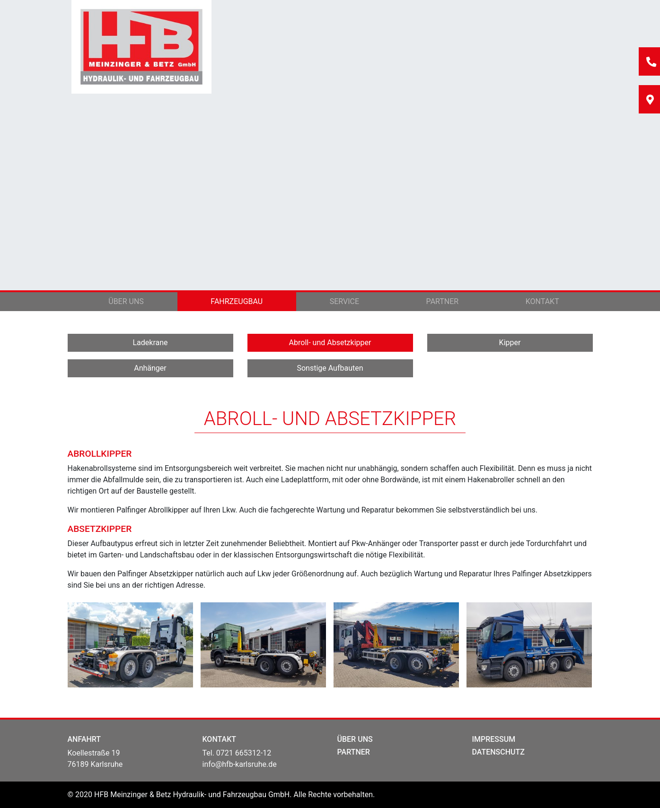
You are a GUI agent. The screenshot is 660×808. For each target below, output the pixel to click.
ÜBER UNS (355, 739)
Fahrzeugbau (237, 301)
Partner (442, 301)
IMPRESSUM (494, 739)
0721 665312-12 (243, 752)
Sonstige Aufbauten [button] (330, 368)
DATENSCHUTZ (498, 751)
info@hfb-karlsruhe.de (239, 764)
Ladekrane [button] (149, 342)
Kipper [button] (510, 342)
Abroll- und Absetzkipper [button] (330, 342)
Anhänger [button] (150, 368)
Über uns (126, 301)
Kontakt (542, 301)
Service (344, 301)
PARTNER (353, 751)
